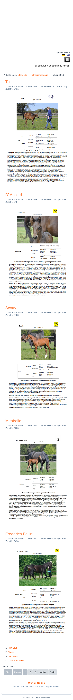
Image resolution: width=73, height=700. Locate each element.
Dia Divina (13, 656)
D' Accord (13, 195)
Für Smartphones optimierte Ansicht (52, 65)
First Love (12, 648)
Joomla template (28, 697)
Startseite (22, 75)
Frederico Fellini (19, 534)
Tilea (9, 81)
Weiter (43, 672)
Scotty (10, 308)
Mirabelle (13, 421)
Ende (52, 672)
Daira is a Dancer (16, 660)
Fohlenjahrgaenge (39, 75)
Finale (11, 652)
